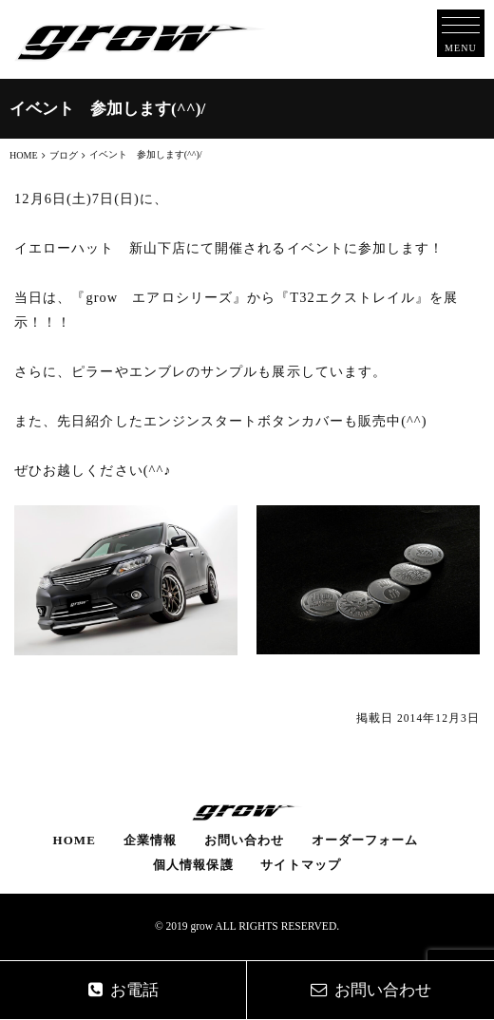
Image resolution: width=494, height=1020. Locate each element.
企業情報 (150, 840)
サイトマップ (300, 865)
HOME (74, 840)
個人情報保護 (193, 865)
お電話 (123, 990)
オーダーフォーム (365, 840)
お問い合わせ (244, 840)
